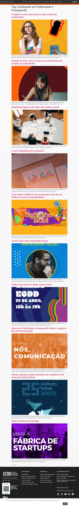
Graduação (31, 1)
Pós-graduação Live (63, 471)
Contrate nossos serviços (28, 483)
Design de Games (44, 479)
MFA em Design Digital (62, 474)
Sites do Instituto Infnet (9, 2)
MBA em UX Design (61, 479)
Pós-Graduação (38, 2)
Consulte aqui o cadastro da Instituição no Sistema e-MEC (14, 487)
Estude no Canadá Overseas (28, 479)
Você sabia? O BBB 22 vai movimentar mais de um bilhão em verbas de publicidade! (37, 196)
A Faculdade (25, 1)
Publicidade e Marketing (46, 483)
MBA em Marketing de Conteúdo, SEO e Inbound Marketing (66, 481)
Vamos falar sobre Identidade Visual (30, 241)
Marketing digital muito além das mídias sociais (35, 107)
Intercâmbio (45, 1)
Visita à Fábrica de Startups (25, 421)
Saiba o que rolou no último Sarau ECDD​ (31, 284)
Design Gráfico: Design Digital (47, 474)
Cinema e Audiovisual (45, 481)
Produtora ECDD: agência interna (30, 485)
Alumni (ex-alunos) (26, 481)
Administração (25, 474)
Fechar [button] (65, 503)
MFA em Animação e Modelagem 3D (66, 476)
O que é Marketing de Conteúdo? (28, 151)
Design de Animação (45, 476)
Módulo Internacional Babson (29, 476)
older (13, 464)
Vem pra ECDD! (52, 2)
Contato (59, 1)
